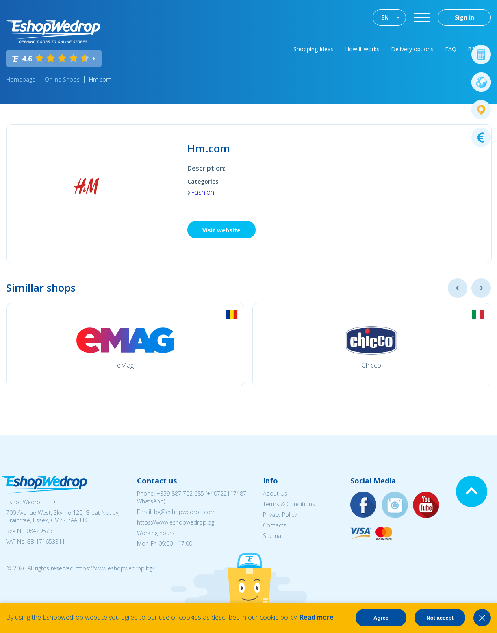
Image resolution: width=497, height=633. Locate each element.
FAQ (450, 49)
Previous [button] (457, 288)
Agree (380, 618)
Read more (317, 617)
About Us (275, 493)
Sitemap (274, 536)
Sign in (464, 17)
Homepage (20, 79)
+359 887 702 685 (180, 493)
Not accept (439, 618)
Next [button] (481, 288)
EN (385, 17)
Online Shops (62, 79)
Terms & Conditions (289, 504)
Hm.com (100, 79)
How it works (362, 49)
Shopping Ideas (313, 49)
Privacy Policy (280, 514)
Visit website (221, 230)
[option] (125, 344)
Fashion (202, 192)
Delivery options (412, 49)
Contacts (274, 525)
